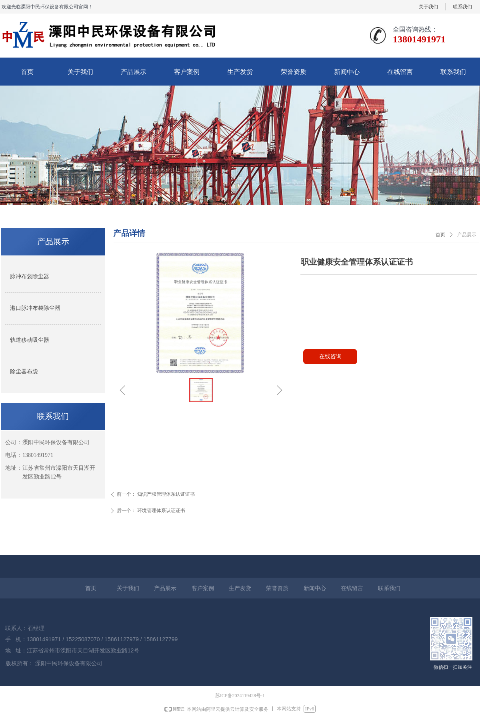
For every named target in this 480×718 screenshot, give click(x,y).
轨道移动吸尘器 (29, 340)
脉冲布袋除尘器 (29, 276)
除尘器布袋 (24, 372)
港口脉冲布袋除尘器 (35, 308)
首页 (440, 234)
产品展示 (466, 234)
